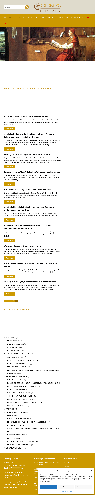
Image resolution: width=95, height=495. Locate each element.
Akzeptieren (48, 487)
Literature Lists (14, 351)
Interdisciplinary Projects (19, 389)
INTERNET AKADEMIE (15, 17)
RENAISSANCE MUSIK (28, 17)
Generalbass (13, 347)
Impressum (63, 491)
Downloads (12, 415)
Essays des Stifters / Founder (20, 360)
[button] (91, 471)
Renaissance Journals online (20, 399)
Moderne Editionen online (19, 393)
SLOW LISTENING (59, 17)
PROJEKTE (50, 17)
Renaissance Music (16, 412)
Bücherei (10, 338)
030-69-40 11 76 (24, 465)
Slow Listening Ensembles (19, 445)
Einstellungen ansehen (84, 487)
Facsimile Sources (15, 344)
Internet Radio (14, 438)
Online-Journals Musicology (20, 396)
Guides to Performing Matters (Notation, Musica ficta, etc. (33, 428)
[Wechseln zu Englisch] (88, 17)
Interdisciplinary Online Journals (22, 386)
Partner (10, 409)
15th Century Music (16, 357)
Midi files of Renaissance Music (21, 441)
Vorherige (8, 301)
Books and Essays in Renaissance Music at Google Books (32, 383)
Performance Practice (17, 367)
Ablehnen (66, 487)
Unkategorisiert (14, 448)
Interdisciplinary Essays (18, 364)
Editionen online (14, 341)
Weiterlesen (10, 128)
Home (5, 17)
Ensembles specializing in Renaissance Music (27, 422)
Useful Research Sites (17, 406)
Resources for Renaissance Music (22, 402)
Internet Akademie (15, 377)
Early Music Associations (18, 419)
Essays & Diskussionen (17, 354)
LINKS (67, 17)
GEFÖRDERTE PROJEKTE (78, 17)
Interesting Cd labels (17, 435)
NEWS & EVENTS (40, 17)
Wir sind (66, 462)
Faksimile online (14, 425)
